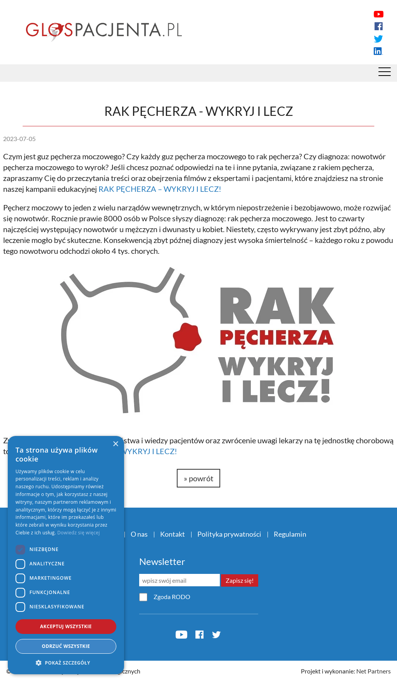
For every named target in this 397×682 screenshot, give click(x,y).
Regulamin (290, 534)
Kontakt (172, 534)
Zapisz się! (240, 580)
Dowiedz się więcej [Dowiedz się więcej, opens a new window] (78, 532)
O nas (139, 534)
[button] (66, 662)
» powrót (198, 478)
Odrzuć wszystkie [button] (66, 646)
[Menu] (384, 73)
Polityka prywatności (229, 534)
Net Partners (373, 671)
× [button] (115, 444)
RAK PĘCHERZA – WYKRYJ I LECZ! (159, 188)
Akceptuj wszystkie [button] (65, 626)
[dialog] (66, 555)
